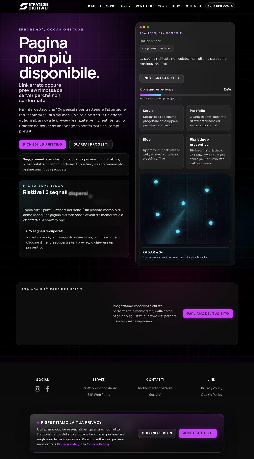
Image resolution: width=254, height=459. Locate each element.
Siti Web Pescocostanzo (99, 388)
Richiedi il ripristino (42, 144)
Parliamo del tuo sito (208, 313)
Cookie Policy (98, 444)
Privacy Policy (68, 444)
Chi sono (107, 6)
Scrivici (155, 395)
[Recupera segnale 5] (210, 223)
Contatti (193, 6)
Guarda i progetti (90, 144)
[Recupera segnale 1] (156, 181)
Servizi (126, 6)
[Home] (33, 6)
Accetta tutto (198, 433)
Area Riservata (220, 6)
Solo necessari (157, 433)
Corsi (163, 6)
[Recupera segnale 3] (183, 203)
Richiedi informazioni (155, 388)
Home (91, 6)
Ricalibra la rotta (162, 78)
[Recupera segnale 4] (157, 214)
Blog (176, 6)
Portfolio (144, 6)
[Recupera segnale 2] (207, 190)
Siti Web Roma (99, 395)
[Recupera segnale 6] (177, 231)
